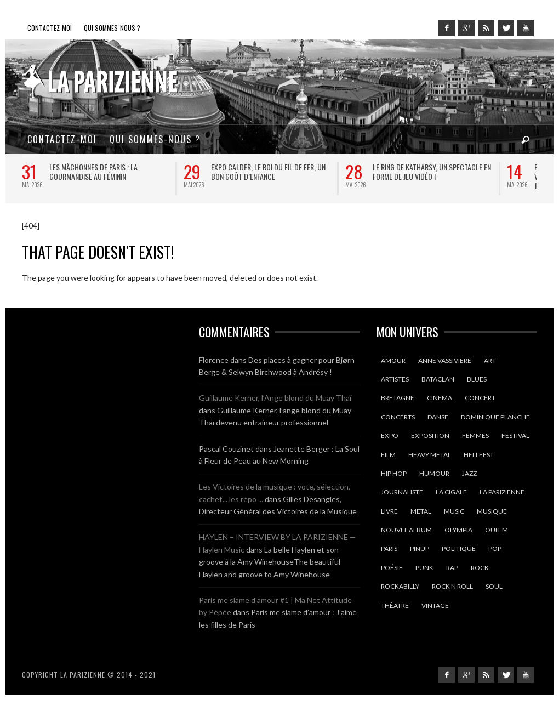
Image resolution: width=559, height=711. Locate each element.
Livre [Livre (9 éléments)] (389, 511)
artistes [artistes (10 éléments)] (395, 379)
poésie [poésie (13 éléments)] (392, 568)
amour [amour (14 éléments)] (393, 360)
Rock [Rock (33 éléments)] (480, 568)
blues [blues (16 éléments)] (477, 379)
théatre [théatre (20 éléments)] (395, 605)
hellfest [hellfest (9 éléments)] (479, 455)
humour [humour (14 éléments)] (434, 473)
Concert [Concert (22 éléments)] (480, 398)
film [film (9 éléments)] (388, 455)
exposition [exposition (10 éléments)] (430, 435)
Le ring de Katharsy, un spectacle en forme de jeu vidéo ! (432, 171)
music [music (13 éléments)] (454, 511)
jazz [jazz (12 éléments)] (469, 473)
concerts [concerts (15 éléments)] (398, 417)
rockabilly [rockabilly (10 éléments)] (400, 586)
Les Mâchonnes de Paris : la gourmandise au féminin (93, 171)
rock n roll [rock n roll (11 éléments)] (452, 586)
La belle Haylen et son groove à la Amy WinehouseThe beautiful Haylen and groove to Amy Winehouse (269, 562)
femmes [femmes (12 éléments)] (475, 435)
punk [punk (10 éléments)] (424, 568)
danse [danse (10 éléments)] (437, 417)
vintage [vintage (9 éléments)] (435, 605)
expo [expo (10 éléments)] (389, 435)
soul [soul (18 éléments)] (494, 586)
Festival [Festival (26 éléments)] (515, 435)
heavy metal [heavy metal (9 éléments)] (429, 455)
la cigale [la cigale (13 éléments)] (451, 492)
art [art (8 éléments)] (490, 360)
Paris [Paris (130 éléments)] (389, 548)
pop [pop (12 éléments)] (494, 548)
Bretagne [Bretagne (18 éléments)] (397, 398)
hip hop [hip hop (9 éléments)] (394, 473)
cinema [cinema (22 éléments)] (439, 398)
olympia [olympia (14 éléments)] (458, 530)
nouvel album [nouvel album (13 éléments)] (406, 530)
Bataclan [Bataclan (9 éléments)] (437, 379)
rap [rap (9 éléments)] (452, 568)
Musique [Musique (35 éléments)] (492, 511)
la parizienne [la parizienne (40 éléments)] (502, 492)
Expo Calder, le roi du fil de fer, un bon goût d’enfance (268, 171)
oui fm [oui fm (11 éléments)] (496, 530)
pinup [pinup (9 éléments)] (419, 548)
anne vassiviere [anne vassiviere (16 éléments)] (444, 360)
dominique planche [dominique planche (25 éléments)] (495, 417)
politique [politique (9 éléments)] (459, 548)
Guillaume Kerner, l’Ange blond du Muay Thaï (275, 397)
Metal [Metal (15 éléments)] (420, 511)
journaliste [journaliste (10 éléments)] (402, 492)
